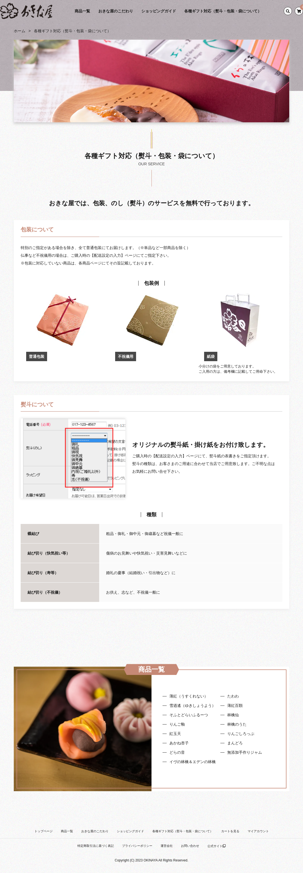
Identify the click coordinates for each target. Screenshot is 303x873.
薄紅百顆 (235, 705)
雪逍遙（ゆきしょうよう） (192, 705)
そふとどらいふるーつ (188, 715)
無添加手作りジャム (244, 752)
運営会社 (167, 845)
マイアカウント (258, 831)
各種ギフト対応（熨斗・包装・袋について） (222, 11)
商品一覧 (82, 11)
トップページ (43, 831)
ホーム (19, 31)
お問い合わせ (190, 845)
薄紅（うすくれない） (188, 696)
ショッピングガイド (158, 11)
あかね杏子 (179, 743)
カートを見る (230, 831)
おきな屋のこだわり (115, 11)
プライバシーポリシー (137, 845)
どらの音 (177, 752)
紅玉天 (175, 733)
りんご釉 (177, 724)
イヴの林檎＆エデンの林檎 (192, 762)
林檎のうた (237, 724)
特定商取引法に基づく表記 (95, 845)
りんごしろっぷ (240, 733)
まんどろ (235, 743)
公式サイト (216, 846)
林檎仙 (233, 715)
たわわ (233, 696)
